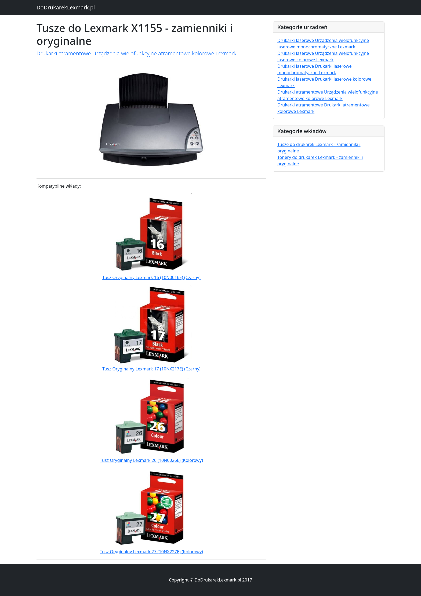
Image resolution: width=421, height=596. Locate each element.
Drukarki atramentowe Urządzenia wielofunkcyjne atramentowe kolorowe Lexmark (136, 53)
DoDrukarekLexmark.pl (66, 7)
